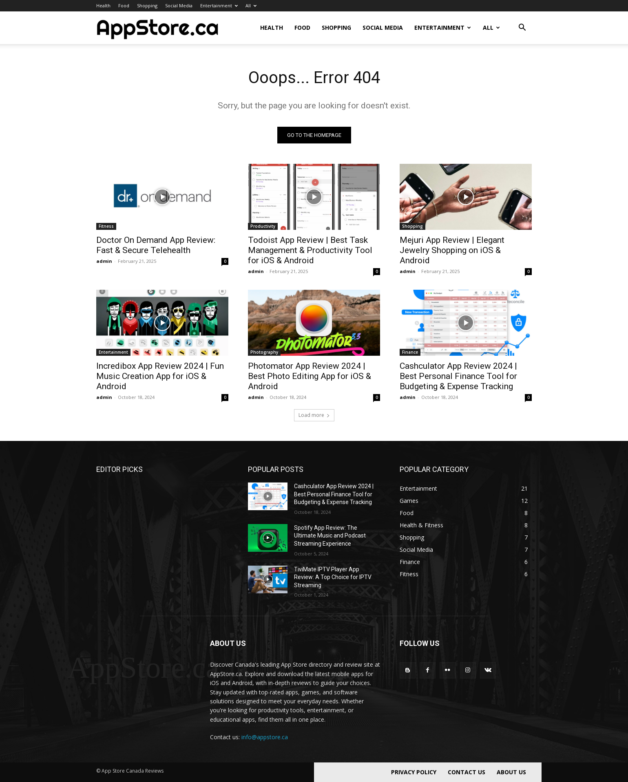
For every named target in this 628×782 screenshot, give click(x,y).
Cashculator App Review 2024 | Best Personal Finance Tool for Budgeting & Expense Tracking (458, 376)
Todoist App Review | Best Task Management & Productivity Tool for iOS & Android (310, 250)
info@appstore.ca (264, 737)
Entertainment (219, 5)
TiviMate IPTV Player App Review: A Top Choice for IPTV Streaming (332, 577)
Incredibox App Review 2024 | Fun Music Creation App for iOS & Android (160, 376)
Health (103, 5)
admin (104, 261)
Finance (410, 352)
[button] (522, 28)
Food (123, 5)
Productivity (262, 226)
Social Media (178, 5)
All (251, 5)
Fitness (106, 226)
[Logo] (157, 27)
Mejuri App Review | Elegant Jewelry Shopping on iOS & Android (452, 250)
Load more (314, 415)
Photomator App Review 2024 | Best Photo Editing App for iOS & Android (309, 376)
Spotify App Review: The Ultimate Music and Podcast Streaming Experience (330, 535)
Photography (264, 352)
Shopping (147, 5)
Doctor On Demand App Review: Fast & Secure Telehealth (155, 245)
